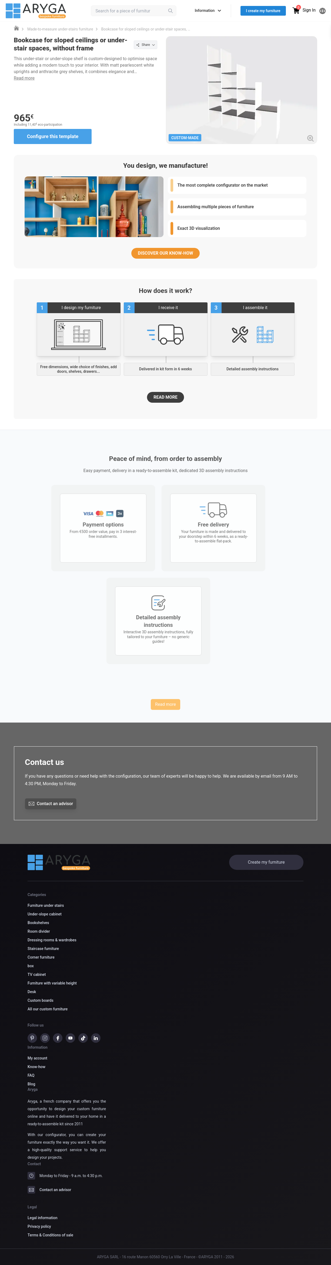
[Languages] (322, 11)
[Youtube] (70, 1039)
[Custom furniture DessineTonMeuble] (16, 28)
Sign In (309, 10)
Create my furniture (266, 862)
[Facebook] (57, 1039)
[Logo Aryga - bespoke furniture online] (36, 11)
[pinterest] (32, 1039)
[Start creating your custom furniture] (78, 334)
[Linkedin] (96, 1039)
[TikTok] (83, 1039)
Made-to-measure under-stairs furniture (60, 29)
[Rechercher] (170, 10)
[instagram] (45, 1039)
